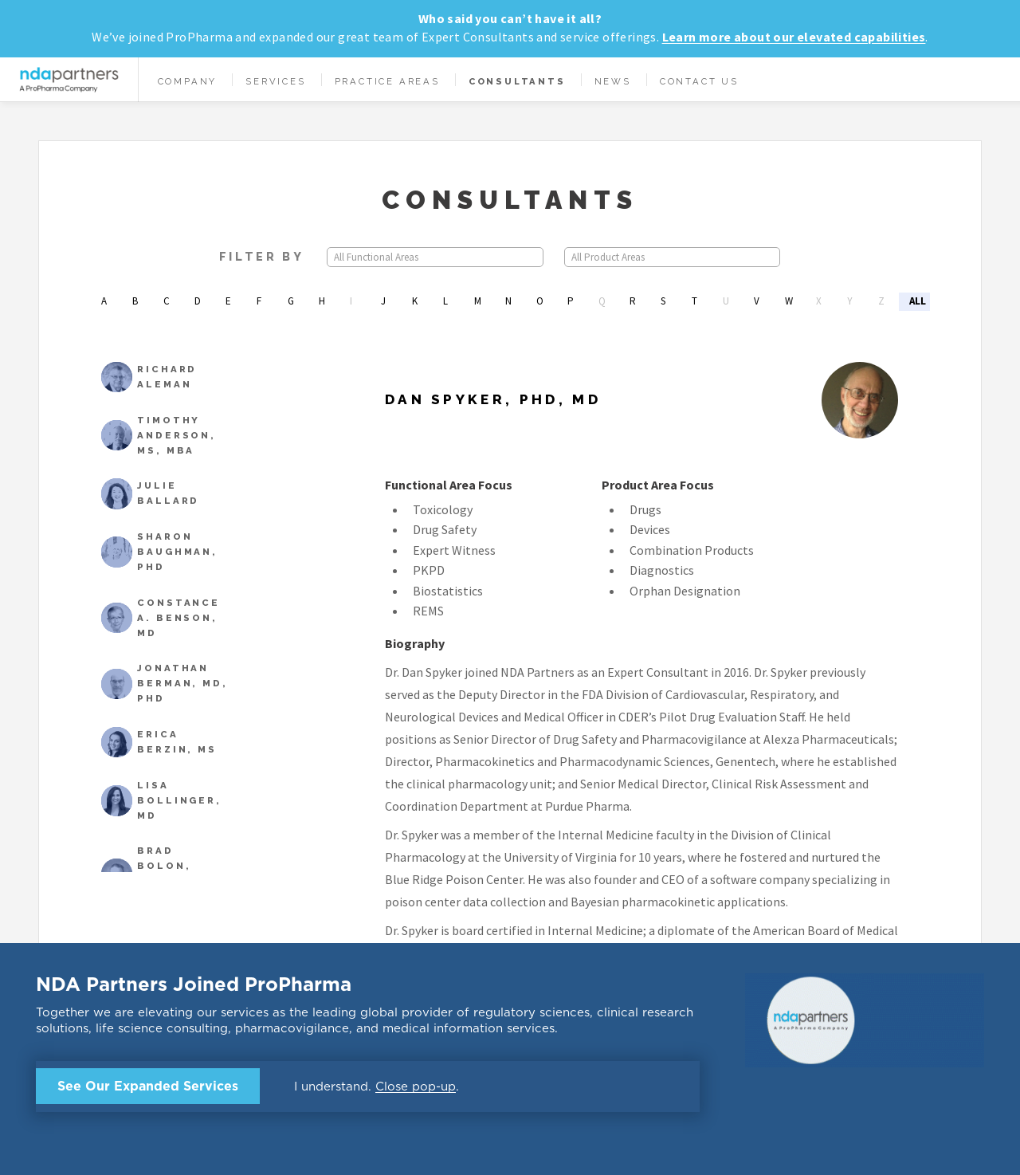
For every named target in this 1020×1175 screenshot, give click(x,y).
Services (275, 81)
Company (188, 81)
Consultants (517, 81)
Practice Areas (387, 81)
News (612, 81)
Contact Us (699, 81)
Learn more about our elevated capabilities (794, 37)
